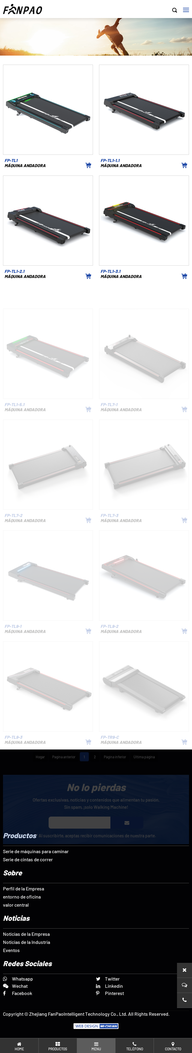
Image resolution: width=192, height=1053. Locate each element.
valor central (16, 905)
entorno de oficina (22, 896)
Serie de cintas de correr (28, 859)
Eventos (11, 950)
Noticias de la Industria (26, 942)
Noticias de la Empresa (26, 934)
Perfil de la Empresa (23, 888)
